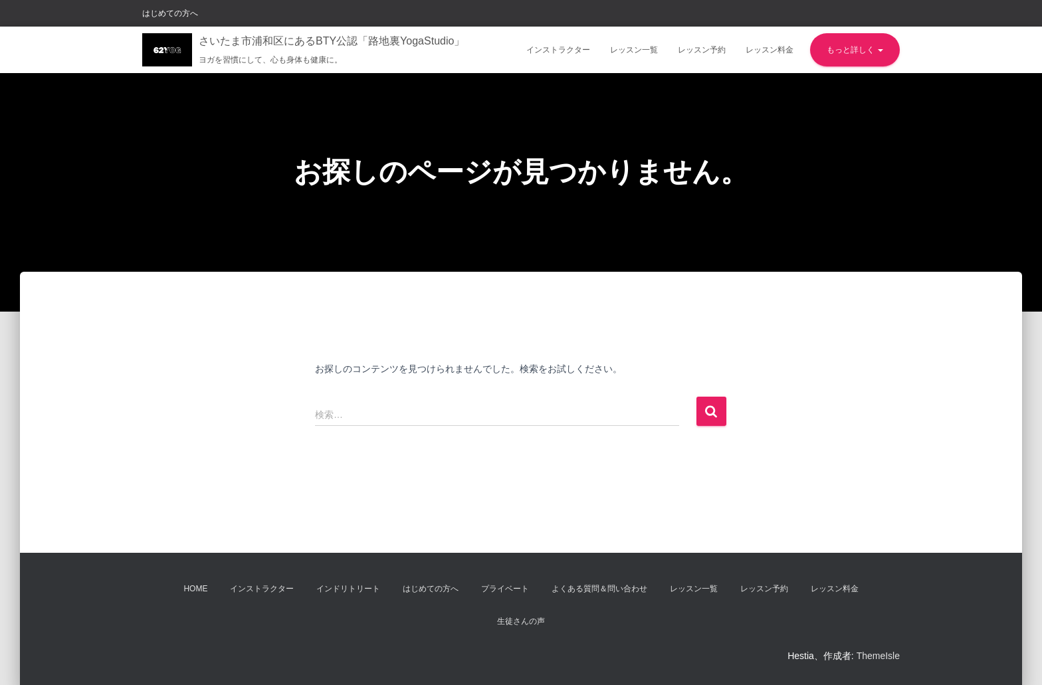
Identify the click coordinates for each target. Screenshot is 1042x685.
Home (195, 588)
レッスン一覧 (634, 49)
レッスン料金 (769, 49)
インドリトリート (348, 588)
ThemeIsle (878, 655)
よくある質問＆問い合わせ (599, 588)
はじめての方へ (170, 13)
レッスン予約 (702, 49)
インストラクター (558, 49)
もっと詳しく (855, 49)
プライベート (505, 588)
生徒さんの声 (521, 621)
